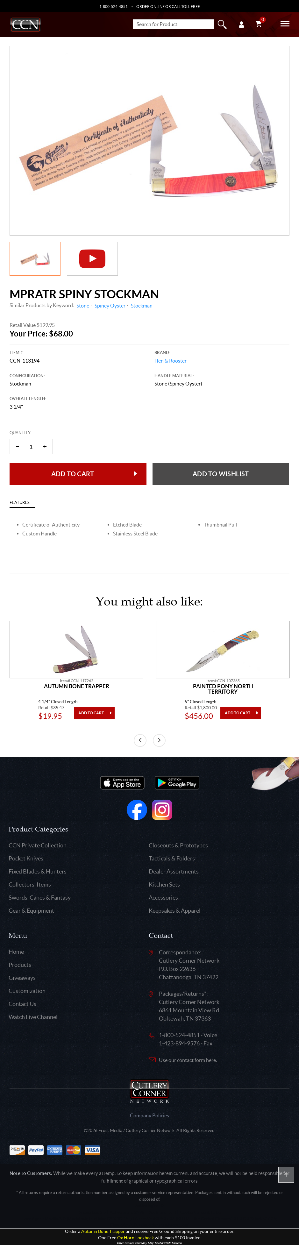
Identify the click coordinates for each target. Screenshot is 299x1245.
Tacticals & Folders (172, 858)
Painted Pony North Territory (223, 689)
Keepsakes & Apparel (175, 910)
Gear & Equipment (31, 910)
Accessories (163, 897)
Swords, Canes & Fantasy (40, 897)
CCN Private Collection (38, 845)
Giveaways (22, 977)
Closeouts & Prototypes (178, 845)
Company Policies (149, 1115)
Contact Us (22, 1004)
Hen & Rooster (170, 361)
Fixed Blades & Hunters (38, 871)
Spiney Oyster (110, 305)
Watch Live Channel (33, 1017)
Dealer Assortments (174, 871)
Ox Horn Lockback (135, 1237)
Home (16, 951)
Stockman (142, 305)
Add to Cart (72, 473)
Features (20, 502)
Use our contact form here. (188, 1060)
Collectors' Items (30, 884)
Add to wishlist (221, 473)
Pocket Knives (26, 858)
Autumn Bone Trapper (76, 686)
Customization (27, 990)
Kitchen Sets (164, 884)
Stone (82, 305)
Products (20, 964)
